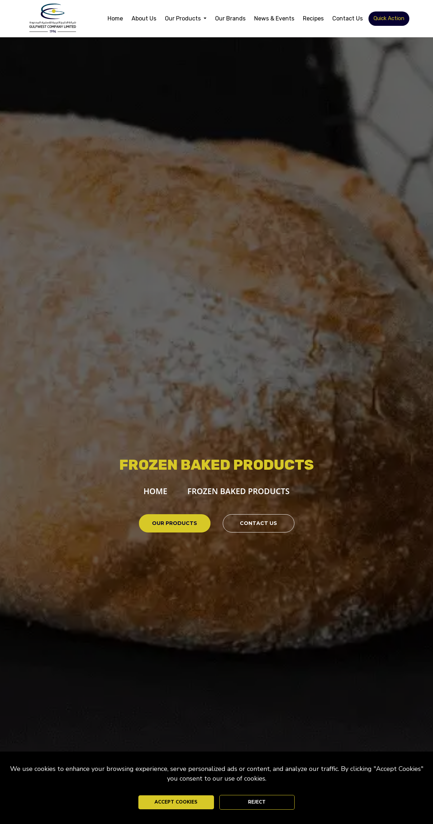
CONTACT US (258, 523)
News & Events (274, 18)
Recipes (313, 18)
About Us (144, 18)
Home (115, 18)
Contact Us (347, 18)
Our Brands (230, 18)
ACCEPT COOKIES (176, 802)
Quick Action (388, 18)
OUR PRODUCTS (174, 523)
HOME (155, 491)
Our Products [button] (183, 18)
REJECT (257, 802)
